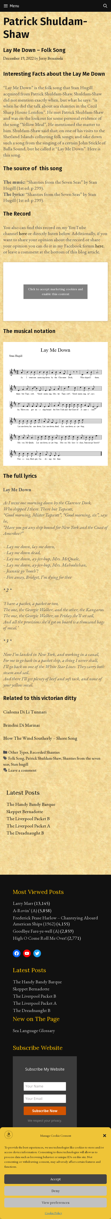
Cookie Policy (53, 1213)
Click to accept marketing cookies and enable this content (55, 291)
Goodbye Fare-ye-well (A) (36, 931)
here (23, 233)
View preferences (55, 1203)
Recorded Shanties (45, 752)
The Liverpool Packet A (28, 826)
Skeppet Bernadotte (24, 811)
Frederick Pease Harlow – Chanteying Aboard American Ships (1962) (55, 921)
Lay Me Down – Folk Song (34, 50)
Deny (55, 1191)
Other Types (18, 752)
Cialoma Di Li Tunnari (25, 712)
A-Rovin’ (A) (25, 910)
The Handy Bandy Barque (30, 804)
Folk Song (16, 758)
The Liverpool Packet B (28, 818)
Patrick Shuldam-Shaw (43, 758)
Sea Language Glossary (34, 1030)
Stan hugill (19, 764)
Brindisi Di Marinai (21, 725)
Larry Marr (23, 903)
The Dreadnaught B (25, 833)
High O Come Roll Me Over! (40, 938)
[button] (104, 1135)
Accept (55, 1179)
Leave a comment (22, 770)
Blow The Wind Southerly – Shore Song (40, 738)
